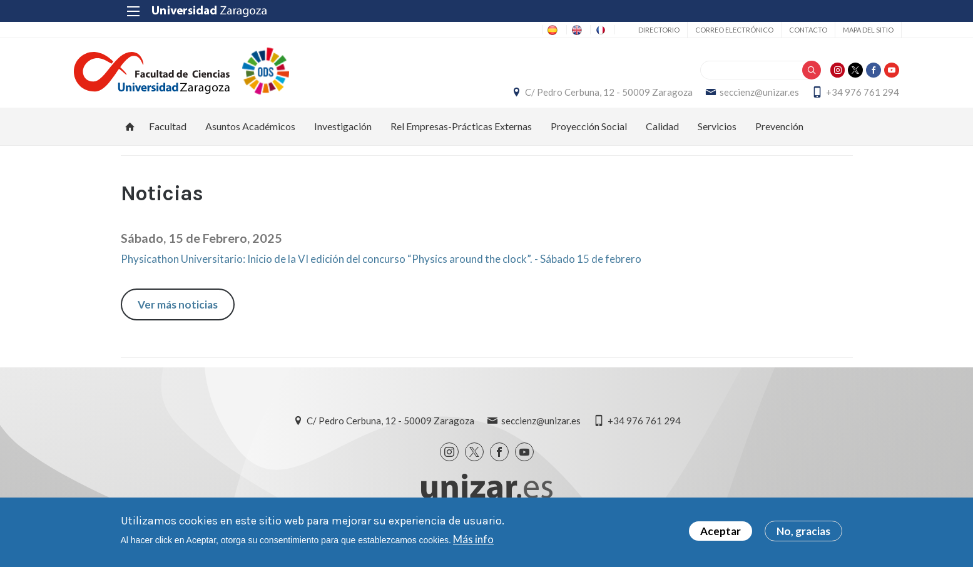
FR (556, 29)
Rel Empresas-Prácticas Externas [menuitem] (461, 139)
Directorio (610, 30)
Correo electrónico (685, 30)
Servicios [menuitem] (717, 139)
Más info (473, 539)
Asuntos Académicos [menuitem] (250, 139)
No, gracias (803, 531)
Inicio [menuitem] (130, 138)
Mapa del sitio (819, 30)
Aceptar (720, 531)
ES (489, 29)
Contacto (759, 30)
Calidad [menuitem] (662, 139)
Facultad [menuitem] (167, 139)
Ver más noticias (178, 317)
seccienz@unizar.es (713, 98)
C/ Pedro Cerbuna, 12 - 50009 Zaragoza (562, 98)
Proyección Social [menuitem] (589, 139)
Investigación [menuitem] (343, 139)
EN (522, 29)
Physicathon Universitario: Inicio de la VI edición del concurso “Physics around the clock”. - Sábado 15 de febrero (381, 271)
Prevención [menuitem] (779, 139)
